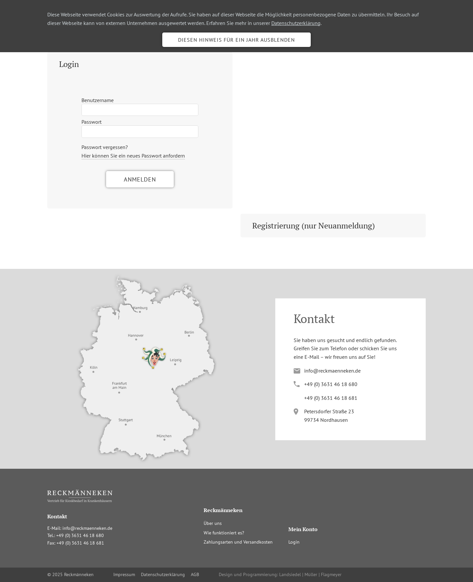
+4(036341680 (330, 384)
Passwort (91, 122)
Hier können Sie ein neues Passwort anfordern (133, 155)
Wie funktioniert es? (224, 533)
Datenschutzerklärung (296, 23)
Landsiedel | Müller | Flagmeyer (310, 574)
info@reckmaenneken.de (332, 370)
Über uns (213, 523)
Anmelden (140, 179)
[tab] (140, 64)
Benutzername (97, 100)
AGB (195, 574)
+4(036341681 (330, 398)
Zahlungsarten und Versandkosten (238, 542)
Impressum (124, 574)
